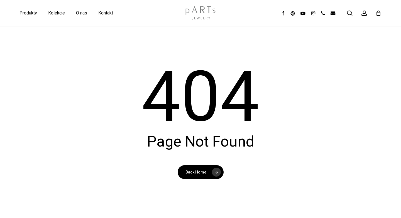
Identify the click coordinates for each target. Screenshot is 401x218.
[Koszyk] (378, 13)
